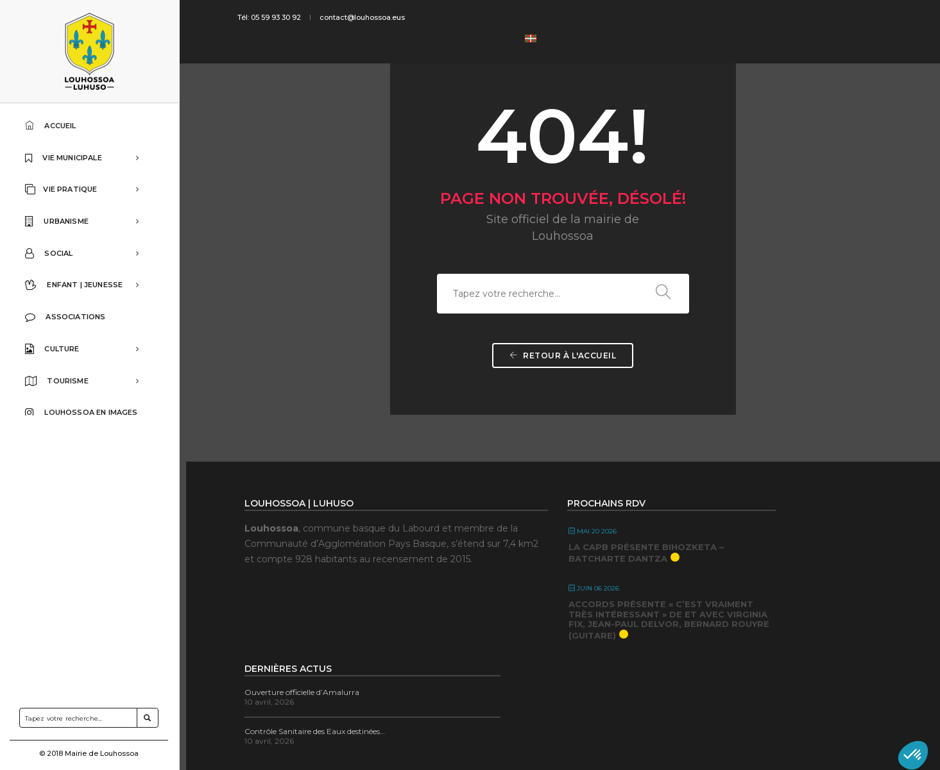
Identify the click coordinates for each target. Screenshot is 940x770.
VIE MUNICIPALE (87, 158)
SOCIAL (87, 256)
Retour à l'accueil (563, 390)
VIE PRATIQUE (87, 191)
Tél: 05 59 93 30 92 (284, 17)
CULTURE (87, 354)
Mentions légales (765, 744)
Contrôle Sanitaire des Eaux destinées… (749, 568)
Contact (712, 744)
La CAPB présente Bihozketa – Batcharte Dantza (581, 560)
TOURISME (87, 387)
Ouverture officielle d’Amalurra (736, 529)
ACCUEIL (54, 125)
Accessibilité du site (840, 744)
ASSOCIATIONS (69, 322)
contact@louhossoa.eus (374, 17)
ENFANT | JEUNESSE (87, 289)
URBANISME (87, 223)
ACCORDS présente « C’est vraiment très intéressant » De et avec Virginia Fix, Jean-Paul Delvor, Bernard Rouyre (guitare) (587, 642)
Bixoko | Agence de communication (379, 744)
